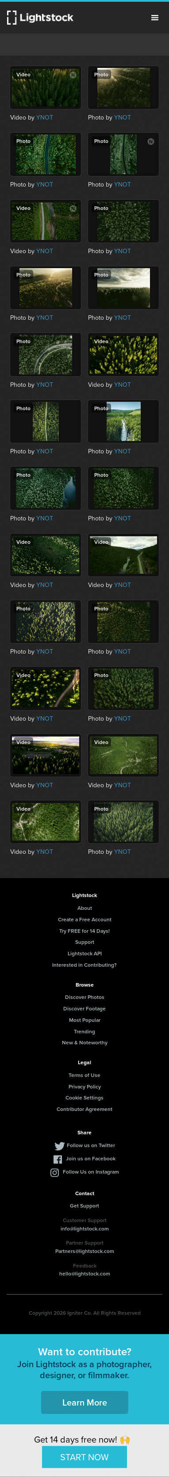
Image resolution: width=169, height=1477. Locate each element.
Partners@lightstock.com (84, 1251)
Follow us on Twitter (91, 1145)
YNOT (44, 117)
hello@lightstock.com (84, 1273)
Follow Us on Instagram (91, 1171)
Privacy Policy (85, 1086)
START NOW (84, 1456)
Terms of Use (84, 1075)
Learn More (84, 1402)
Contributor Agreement (84, 1109)
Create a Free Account (84, 919)
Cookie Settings (84, 1097)
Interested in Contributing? (84, 964)
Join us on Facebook (90, 1158)
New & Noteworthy (85, 1042)
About (84, 908)
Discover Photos (84, 997)
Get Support (84, 1205)
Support (84, 942)
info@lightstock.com (85, 1228)
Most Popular (84, 1020)
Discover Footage (84, 1008)
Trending (84, 1031)
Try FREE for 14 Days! (84, 931)
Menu (155, 18)
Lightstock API (85, 953)
